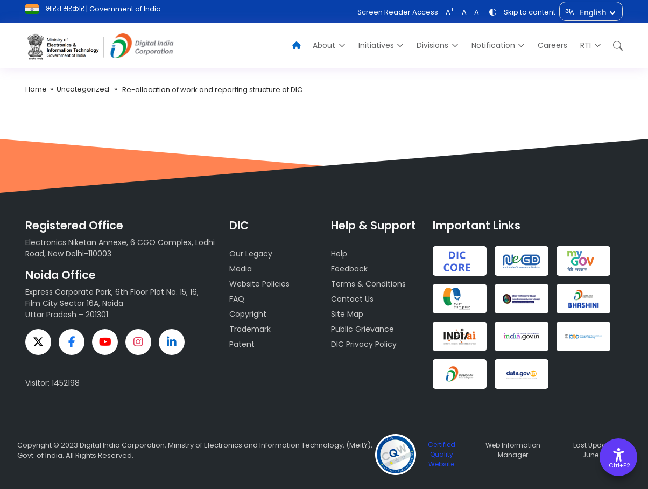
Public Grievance (362, 329)
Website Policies (259, 283)
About (324, 45)
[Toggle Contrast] (492, 12)
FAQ (236, 299)
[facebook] (71, 342)
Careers (552, 45)
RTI (585, 45)
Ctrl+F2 (619, 465)
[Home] (296, 45)
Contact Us (352, 299)
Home (36, 89)
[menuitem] (329, 45)
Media (240, 268)
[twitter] (38, 342)
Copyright (247, 314)
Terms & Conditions (368, 283)
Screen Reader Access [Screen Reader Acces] (397, 12)
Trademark (250, 329)
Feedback (349, 268)
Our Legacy (250, 253)
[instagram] (138, 342)
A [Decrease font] (478, 12)
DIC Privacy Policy (364, 344)
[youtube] (105, 342)
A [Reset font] (464, 12)
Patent (242, 344)
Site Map (347, 314)
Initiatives (376, 45)
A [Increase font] (450, 12)
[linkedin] (172, 342)
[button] (615, 45)
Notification (493, 45)
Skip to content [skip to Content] (529, 12)
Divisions (432, 45)
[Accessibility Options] (618, 457)
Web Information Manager (512, 450)
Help (339, 253)
